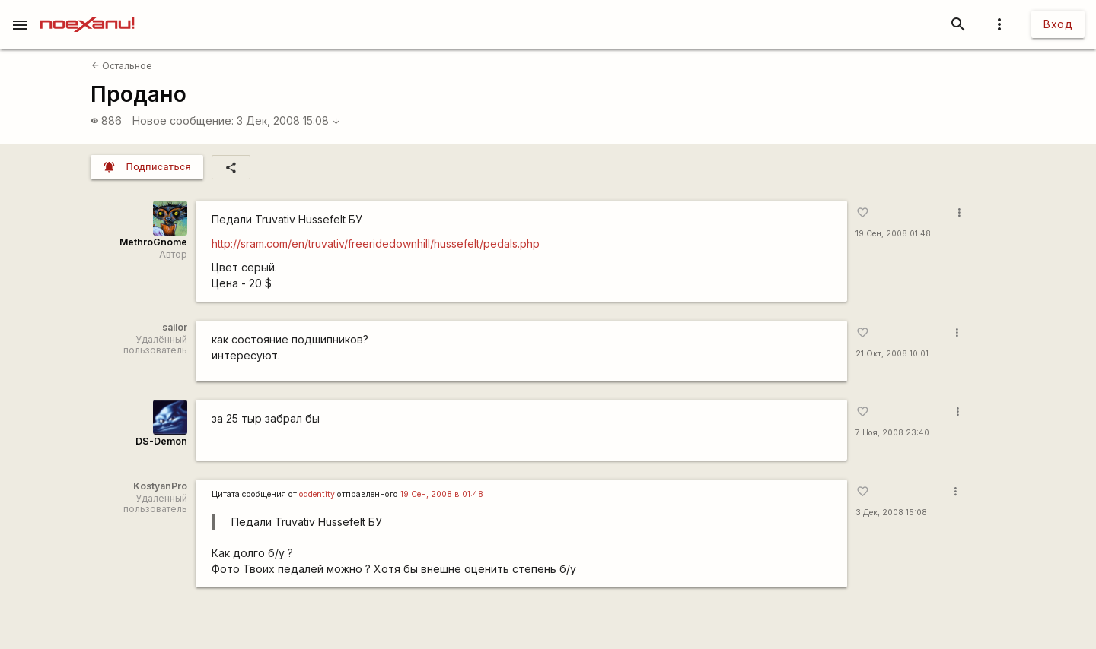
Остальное (122, 65)
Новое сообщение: (183, 120)
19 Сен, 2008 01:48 (893, 234)
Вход (1057, 23)
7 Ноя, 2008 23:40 (892, 433)
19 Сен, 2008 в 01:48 (441, 494)
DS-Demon (161, 441)
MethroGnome (153, 242)
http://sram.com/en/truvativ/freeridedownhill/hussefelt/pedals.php (376, 243)
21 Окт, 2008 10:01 (892, 354)
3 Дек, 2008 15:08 (288, 120)
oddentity (317, 494)
